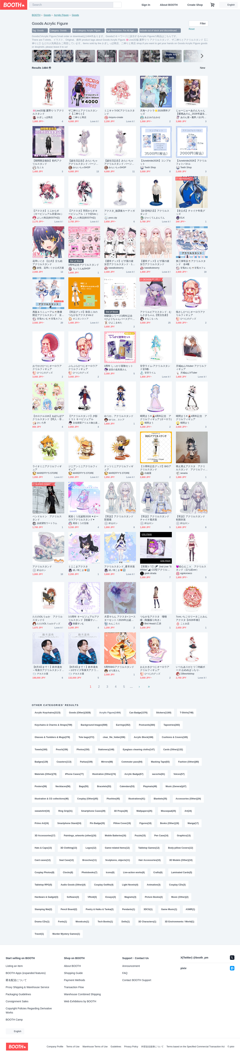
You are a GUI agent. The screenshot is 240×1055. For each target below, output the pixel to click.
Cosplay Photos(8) (44, 872)
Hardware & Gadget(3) (46, 897)
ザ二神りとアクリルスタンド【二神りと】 (83, 112)
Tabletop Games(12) (149, 848)
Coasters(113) (64, 762)
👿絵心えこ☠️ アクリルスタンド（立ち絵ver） (191, 568)
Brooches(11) (89, 860)
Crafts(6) (157, 872)
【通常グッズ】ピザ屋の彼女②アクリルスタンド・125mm (119, 263)
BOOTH (36, 15)
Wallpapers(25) (144, 811)
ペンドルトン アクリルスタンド (47, 518)
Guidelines (116, 1047)
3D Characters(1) (147, 921)
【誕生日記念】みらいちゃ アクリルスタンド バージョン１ (83, 162)
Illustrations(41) (136, 798)
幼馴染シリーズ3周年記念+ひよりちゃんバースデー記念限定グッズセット (119, 317)
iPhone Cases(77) (74, 774)
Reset (192, 29)
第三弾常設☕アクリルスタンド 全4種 (191, 263)
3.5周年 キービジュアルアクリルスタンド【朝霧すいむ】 (83, 618)
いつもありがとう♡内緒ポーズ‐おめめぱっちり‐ (190, 668)
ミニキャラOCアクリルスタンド (119, 112)
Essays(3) (110, 897)
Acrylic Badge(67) (133, 774)
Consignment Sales (17, 1001)
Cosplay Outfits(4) (103, 884)
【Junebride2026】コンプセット (155, 162)
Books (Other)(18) (169, 823)
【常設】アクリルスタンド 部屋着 (119, 518)
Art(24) (188, 811)
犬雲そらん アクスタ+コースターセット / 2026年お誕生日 (120, 618)
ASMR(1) (190, 909)
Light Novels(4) (130, 884)
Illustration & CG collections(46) (52, 798)
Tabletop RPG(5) (43, 884)
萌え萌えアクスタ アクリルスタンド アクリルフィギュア (190, 468)
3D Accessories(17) (45, 835)
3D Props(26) (121, 811)
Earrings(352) (123, 725)
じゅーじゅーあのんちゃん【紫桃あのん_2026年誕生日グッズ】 (191, 112)
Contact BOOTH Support (136, 980)
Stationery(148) (106, 749)
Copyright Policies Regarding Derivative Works (29, 1010)
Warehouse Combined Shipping (82, 994)
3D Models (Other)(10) (181, 860)
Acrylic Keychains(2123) (48, 712)
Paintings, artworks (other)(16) (80, 835)
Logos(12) (91, 848)
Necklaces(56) (62, 786)
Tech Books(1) (105, 921)
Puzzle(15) (140, 835)
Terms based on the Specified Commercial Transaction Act (196, 1047)
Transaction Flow (74, 987)
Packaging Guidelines (18, 994)
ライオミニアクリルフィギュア (47, 468)
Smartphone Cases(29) (93, 811)
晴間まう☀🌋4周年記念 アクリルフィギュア (191, 418)
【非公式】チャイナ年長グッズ (190, 212)
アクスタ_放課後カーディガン (119, 212)
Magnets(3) (130, 897)
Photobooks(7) (89, 872)
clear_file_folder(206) (114, 737)
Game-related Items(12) (117, 848)
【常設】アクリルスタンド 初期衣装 (190, 518)
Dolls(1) (125, 921)
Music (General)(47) (175, 786)
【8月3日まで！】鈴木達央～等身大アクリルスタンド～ (47, 669)
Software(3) (73, 897)
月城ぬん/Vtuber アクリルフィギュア (191, 367)
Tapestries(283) (172, 725)
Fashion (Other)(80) (188, 762)
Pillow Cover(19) (122, 823)
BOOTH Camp (14, 1019)
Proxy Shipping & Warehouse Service (27, 987)
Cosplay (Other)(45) (87, 798)
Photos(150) (83, 749)
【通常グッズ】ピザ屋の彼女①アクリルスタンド (154, 263)
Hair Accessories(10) (150, 860)
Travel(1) (39, 934)
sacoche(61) (158, 774)
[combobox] (71, 5)
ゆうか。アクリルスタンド (119, 416)
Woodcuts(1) (82, 921)
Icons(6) (110, 872)
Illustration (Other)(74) (104, 774)
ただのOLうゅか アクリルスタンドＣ (47, 618)
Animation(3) (153, 884)
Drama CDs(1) (42, 921)
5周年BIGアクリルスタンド (119, 667)
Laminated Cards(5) (181, 872)
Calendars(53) (127, 786)
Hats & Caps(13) (43, 848)
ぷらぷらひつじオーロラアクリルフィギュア (83, 367)
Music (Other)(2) (179, 897)
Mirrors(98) (107, 762)
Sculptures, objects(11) (117, 860)
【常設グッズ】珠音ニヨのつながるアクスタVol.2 (83, 313)
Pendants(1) (128, 909)
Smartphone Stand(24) (69, 823)
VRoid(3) (92, 897)
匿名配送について (16, 980)
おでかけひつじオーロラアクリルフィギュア (47, 367)
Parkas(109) (86, 762)
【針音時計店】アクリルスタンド (154, 212)
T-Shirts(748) (186, 712)
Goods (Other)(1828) (80, 712)
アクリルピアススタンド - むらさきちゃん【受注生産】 (156, 313)
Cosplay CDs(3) (177, 884)
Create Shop (195, 5)
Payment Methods (74, 980)
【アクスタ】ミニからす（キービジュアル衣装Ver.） (48, 212)
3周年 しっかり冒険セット (118, 366)
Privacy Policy (131, 1047)
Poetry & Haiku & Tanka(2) (100, 909)
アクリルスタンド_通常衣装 (119, 566)
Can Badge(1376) (138, 712)
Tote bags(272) (86, 737)
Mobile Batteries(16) (115, 835)
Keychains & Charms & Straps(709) (53, 725)
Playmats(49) (150, 786)
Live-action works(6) (134, 872)
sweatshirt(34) (42, 811)
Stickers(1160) (163, 712)
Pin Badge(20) (97, 823)
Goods (47, 15)
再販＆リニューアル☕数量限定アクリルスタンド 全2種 (47, 314)
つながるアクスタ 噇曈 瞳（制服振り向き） (154, 618)
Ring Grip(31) (65, 811)
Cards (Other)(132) (173, 749)
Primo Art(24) (42, 823)
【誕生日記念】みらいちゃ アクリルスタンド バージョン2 (119, 162)
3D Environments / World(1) (179, 921)
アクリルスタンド (42, 566)
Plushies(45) (113, 798)
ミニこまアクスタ (78, 566)
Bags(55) (84, 786)
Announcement (131, 965)
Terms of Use (73, 1047)
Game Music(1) (169, 909)
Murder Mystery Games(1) (66, 934)
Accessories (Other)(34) (188, 798)
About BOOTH (169, 5)
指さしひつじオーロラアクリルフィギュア (190, 313)
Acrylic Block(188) (143, 737)
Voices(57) (179, 774)
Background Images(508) (94, 725)
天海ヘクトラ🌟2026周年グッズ (155, 112)
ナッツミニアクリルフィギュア (119, 468)
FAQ (125, 973)
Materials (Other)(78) (46, 774)
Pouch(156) (62, 749)
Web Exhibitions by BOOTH (80, 1001)
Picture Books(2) (154, 897)
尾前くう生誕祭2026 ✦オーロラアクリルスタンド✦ (83, 518)
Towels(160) (41, 749)
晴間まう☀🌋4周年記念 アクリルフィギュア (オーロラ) (156, 418)
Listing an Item (14, 965)
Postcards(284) (147, 725)
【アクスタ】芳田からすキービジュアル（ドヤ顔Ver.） (84, 212)
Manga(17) (193, 823)
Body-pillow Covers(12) (180, 848)
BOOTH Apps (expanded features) (26, 973)
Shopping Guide (73, 973)
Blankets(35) (160, 798)
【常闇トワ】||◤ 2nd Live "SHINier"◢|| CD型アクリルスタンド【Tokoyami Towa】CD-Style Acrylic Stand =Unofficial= (156, 568)
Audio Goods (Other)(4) (73, 884)
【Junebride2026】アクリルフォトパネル (191, 162)
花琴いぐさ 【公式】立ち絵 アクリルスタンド (47, 263)
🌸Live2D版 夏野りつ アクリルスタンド (48, 112)
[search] (109, 5)
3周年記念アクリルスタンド (83, 264)
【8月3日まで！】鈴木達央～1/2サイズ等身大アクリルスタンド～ (83, 669)
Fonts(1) (62, 921)
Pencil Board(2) (69, 909)
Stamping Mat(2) (43, 909)
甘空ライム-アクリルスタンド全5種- (155, 367)
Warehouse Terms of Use (95, 1047)
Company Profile (55, 1047)
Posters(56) (41, 786)
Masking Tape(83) (160, 762)
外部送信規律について (152, 1047)
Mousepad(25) (168, 811)
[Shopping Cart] (212, 5)
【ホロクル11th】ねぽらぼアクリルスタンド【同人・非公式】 (48, 418)
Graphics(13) (184, 835)
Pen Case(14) (161, 835)
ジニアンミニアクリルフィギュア (83, 468)
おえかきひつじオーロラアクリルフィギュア (154, 668)
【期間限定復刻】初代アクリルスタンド (47, 162)
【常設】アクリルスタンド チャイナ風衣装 (156, 518)
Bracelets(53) (104, 786)
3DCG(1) (148, 909)
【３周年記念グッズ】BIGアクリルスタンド (155, 468)
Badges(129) (41, 762)
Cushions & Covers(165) (175, 737)
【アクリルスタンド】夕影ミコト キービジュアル (83, 418)
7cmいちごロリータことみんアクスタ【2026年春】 (192, 618)
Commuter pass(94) (131, 762)
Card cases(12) (43, 860)
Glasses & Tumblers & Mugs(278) (52, 737)
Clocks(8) (68, 872)
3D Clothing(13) (69, 848)
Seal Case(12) (66, 860)
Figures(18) (145, 823)
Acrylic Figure (61, 15)
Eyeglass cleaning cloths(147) (139, 749)
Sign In (146, 5)
